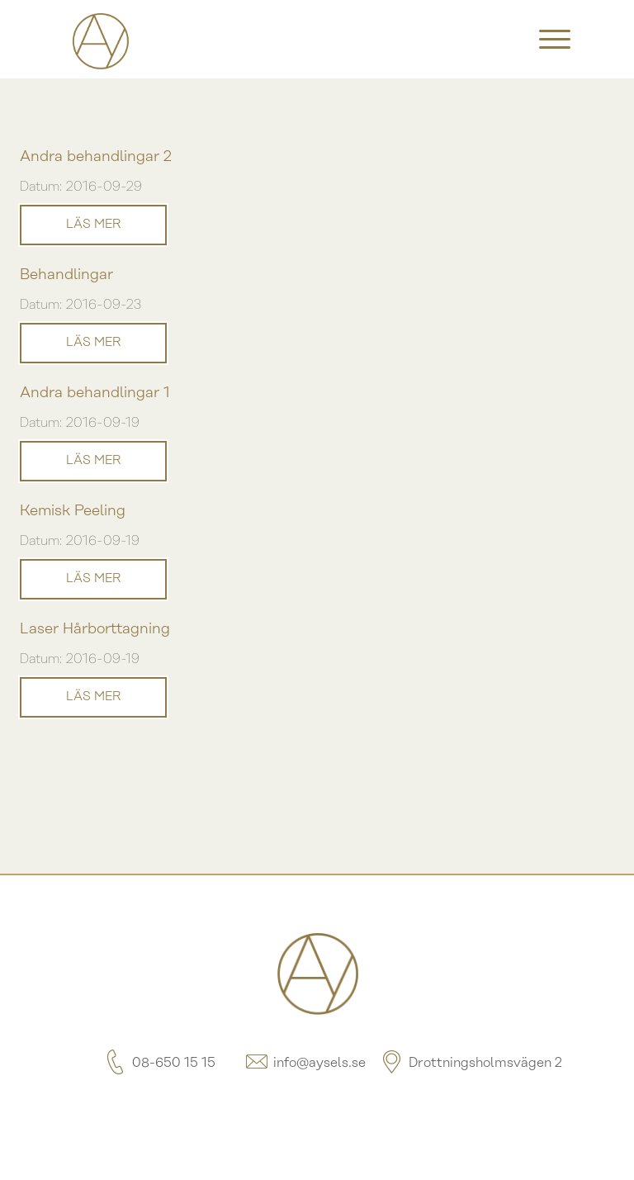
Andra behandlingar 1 (95, 393)
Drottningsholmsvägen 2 (470, 1063)
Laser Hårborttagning (95, 629)
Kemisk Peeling (72, 511)
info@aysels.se (305, 1063)
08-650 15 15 (158, 1063)
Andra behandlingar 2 (96, 157)
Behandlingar (66, 275)
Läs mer (93, 224)
